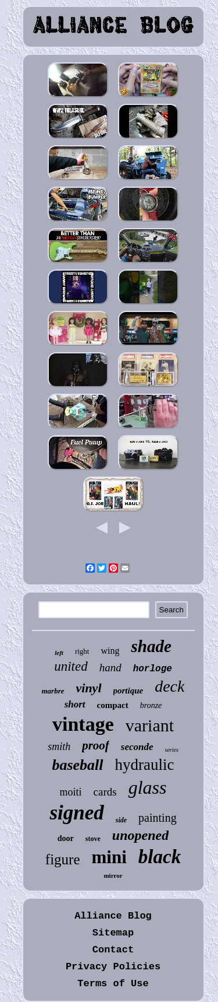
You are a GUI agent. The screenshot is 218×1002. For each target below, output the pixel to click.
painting (157, 817)
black (159, 856)
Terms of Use (112, 983)
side (121, 820)
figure (62, 859)
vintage (83, 724)
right (82, 651)
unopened (140, 835)
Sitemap (113, 932)
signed (76, 812)
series (171, 750)
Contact (113, 949)
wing (110, 651)
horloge (152, 669)
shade (151, 646)
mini (109, 857)
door (66, 838)
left (59, 652)
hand (110, 667)
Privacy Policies (113, 966)
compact (112, 705)
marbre (53, 690)
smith (59, 746)
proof (95, 745)
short (75, 704)
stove (93, 839)
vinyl (89, 688)
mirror (112, 875)
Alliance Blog (113, 916)
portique (128, 690)
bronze (151, 705)
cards (105, 792)
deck (169, 686)
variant (150, 725)
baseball (77, 764)
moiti (71, 792)
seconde (137, 746)
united (71, 666)
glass (147, 787)
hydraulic (144, 764)
